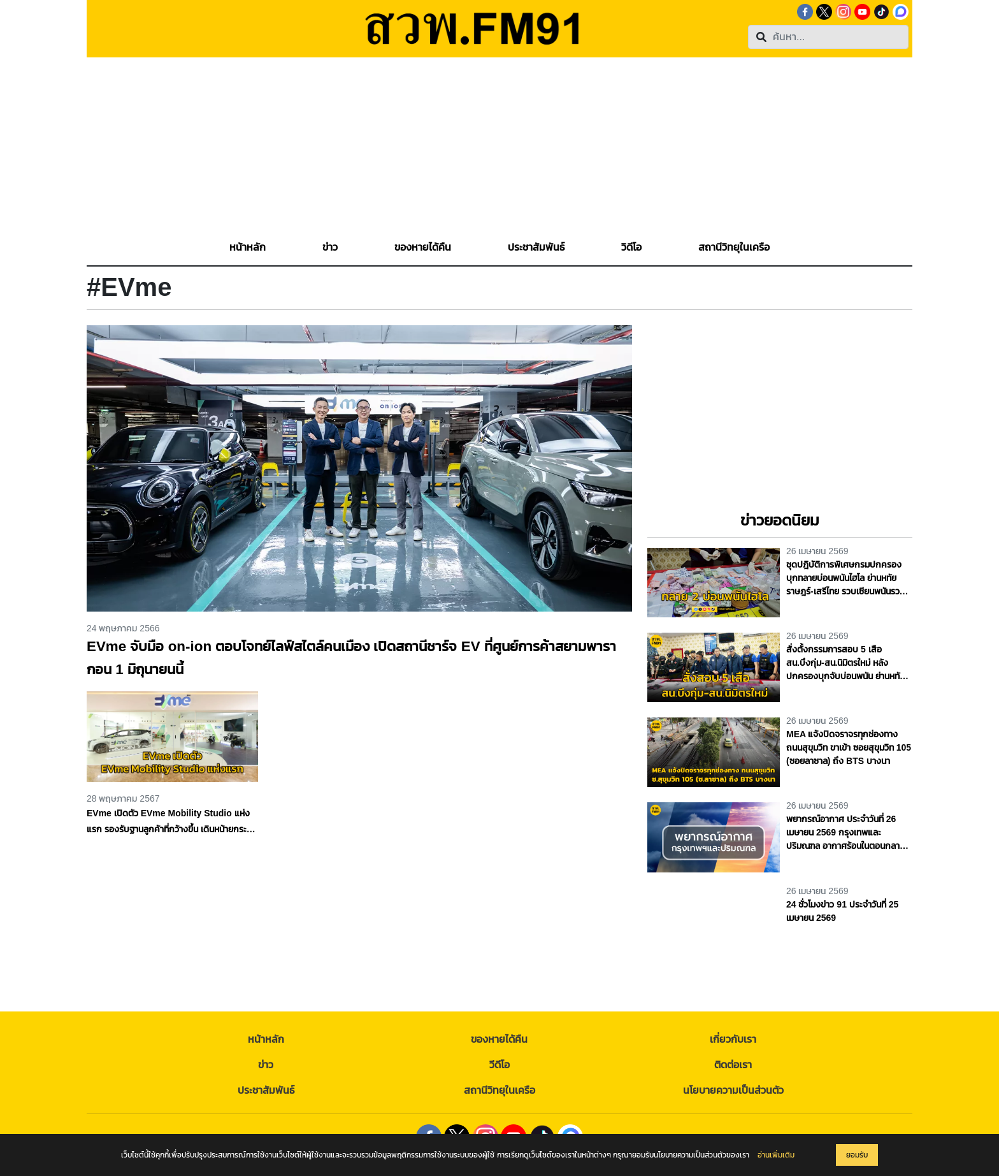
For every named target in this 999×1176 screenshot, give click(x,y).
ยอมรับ (857, 1154)
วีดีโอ (499, 1064)
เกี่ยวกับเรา (733, 1039)
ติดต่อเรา (733, 1064)
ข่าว (265, 1064)
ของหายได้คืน (499, 1039)
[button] (330, 247)
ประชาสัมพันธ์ (266, 1090)
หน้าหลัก (266, 1039)
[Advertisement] (499, 146)
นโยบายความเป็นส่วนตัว (733, 1090)
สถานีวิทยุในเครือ (499, 1090)
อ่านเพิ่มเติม (776, 1154)
